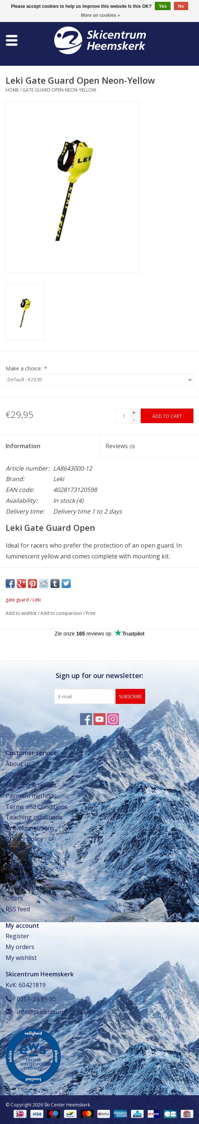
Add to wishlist (21, 613)
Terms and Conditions (37, 807)
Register (17, 936)
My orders (20, 947)
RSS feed (18, 909)
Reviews (120, 446)
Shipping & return (31, 785)
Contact (16, 774)
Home (12, 90)
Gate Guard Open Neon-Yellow (59, 90)
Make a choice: (26, 368)
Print (90, 613)
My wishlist (21, 958)
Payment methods (31, 796)
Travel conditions (30, 828)
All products (22, 876)
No (181, 6)
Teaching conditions (34, 817)
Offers (14, 898)
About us (18, 764)
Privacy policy (24, 839)
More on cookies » (100, 15)
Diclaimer (19, 850)
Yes (163, 6)
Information (23, 446)
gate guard (17, 600)
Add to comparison (61, 613)
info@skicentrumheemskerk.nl (59, 1012)
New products (25, 887)
